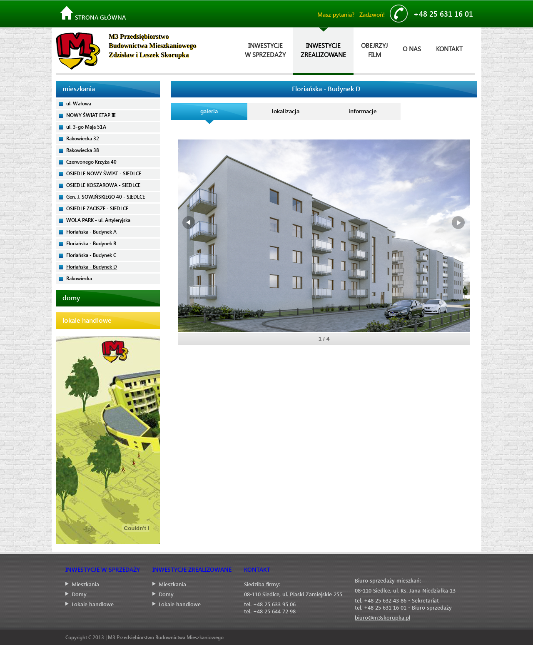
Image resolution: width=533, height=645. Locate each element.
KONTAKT (449, 49)
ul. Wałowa (78, 103)
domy (71, 297)
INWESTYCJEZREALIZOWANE (323, 50)
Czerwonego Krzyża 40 (91, 161)
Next (458, 223)
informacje (362, 111)
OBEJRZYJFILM (374, 50)
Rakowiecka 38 (82, 150)
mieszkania (78, 88)
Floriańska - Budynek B (91, 243)
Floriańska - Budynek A (91, 231)
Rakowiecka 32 (82, 138)
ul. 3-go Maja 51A (86, 126)
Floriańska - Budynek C (91, 255)
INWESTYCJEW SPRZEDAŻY (265, 50)
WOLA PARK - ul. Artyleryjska (98, 220)
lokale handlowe (87, 320)
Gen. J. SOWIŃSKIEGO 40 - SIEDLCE (105, 196)
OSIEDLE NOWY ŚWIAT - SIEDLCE (103, 173)
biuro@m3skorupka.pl (382, 617)
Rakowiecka (79, 278)
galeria (209, 111)
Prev (189, 223)
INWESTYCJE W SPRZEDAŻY (102, 569)
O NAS (412, 49)
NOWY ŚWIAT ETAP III (90, 115)
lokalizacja (285, 111)
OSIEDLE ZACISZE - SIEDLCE (97, 208)
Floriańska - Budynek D (91, 266)
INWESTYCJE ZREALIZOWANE (192, 569)
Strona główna (93, 13)
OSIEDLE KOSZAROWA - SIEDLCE (103, 185)
